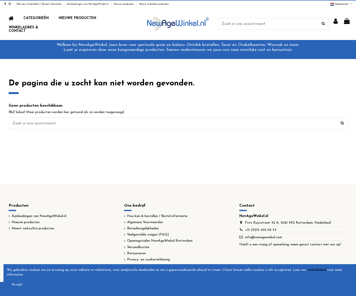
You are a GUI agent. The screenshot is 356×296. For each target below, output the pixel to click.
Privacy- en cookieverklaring (148, 259)
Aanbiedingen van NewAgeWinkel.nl (88, 4)
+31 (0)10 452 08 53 (260, 230)
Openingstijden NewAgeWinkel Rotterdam (160, 241)
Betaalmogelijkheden (143, 228)
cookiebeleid (316, 270)
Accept (17, 284)
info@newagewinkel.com (263, 237)
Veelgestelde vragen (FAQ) (148, 235)
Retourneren (136, 253)
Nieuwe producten (124, 4)
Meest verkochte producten (154, 4)
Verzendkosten (138, 247)
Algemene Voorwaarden (145, 222)
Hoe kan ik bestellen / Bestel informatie (39, 4)
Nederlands (341, 4)
